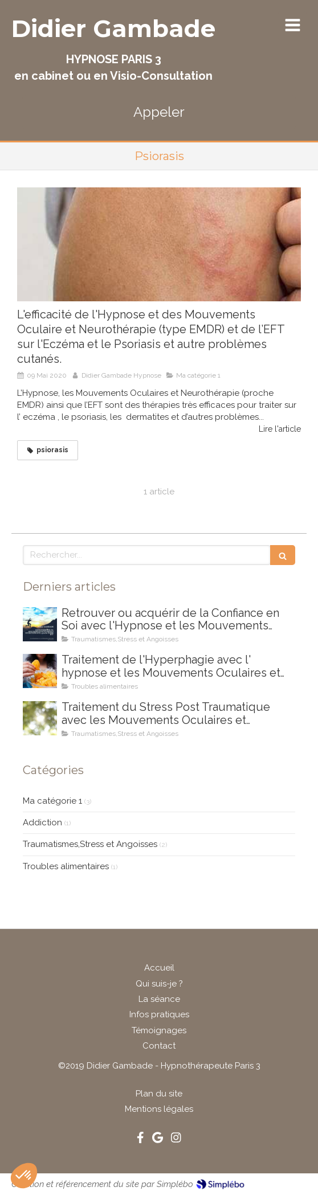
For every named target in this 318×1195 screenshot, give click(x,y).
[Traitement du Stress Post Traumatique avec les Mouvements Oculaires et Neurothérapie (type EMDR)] (40, 718)
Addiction (42, 822)
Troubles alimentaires (66, 866)
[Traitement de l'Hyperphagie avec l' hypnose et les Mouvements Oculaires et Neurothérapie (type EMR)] (40, 671)
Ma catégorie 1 (52, 801)
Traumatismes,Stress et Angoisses (90, 844)
